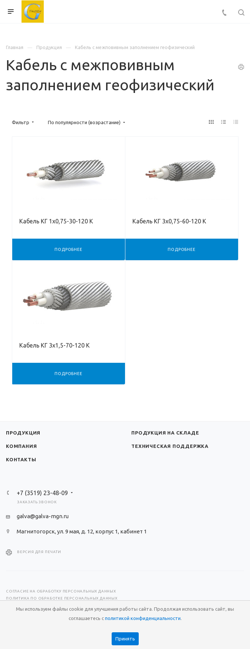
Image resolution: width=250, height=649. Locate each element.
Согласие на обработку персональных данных (61, 591)
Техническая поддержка (169, 446)
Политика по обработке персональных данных (62, 598)
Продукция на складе (165, 432)
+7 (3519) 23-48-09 (42, 493)
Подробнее (68, 249)
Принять (125, 638)
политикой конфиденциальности (143, 618)
